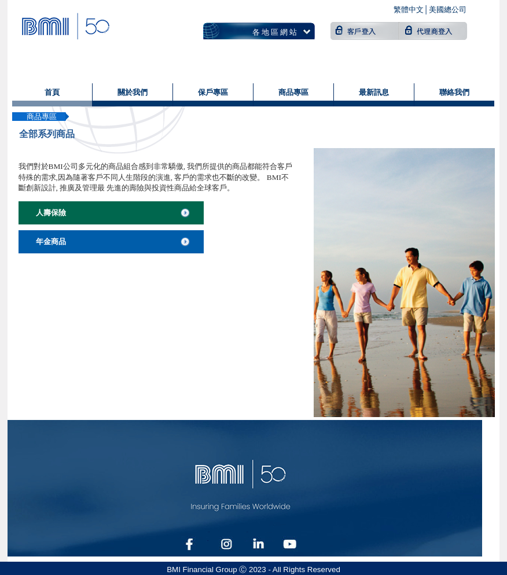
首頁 (52, 92)
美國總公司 (447, 9)
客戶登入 (364, 31)
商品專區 (293, 92)
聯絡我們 (454, 92)
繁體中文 (409, 9)
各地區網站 (275, 32)
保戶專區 (213, 92)
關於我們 (132, 92)
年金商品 (51, 241)
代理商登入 (433, 31)
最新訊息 (374, 92)
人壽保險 (51, 212)
